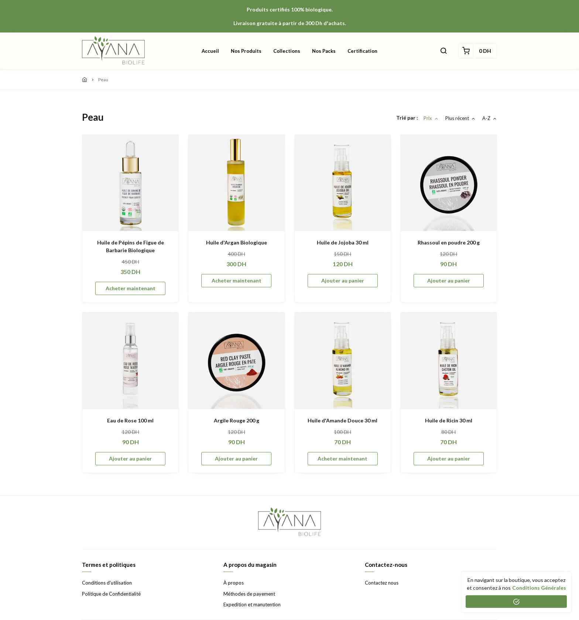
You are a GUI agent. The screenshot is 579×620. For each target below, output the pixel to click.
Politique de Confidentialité (111, 594)
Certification (362, 51)
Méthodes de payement (249, 594)
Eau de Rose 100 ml (130, 420)
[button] (443, 51)
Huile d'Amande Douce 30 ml (342, 420)
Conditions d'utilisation (107, 583)
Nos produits (246, 51)
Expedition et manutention (252, 604)
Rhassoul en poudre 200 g (449, 242)
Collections (286, 51)
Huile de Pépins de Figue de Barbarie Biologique (130, 246)
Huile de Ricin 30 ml (448, 420)
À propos (233, 583)
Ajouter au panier (342, 280)
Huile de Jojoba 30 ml (343, 242)
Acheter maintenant (130, 288)
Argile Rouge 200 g (236, 420)
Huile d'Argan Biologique (236, 242)
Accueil (210, 51)
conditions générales (539, 588)
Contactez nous (381, 583)
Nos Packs (324, 51)
